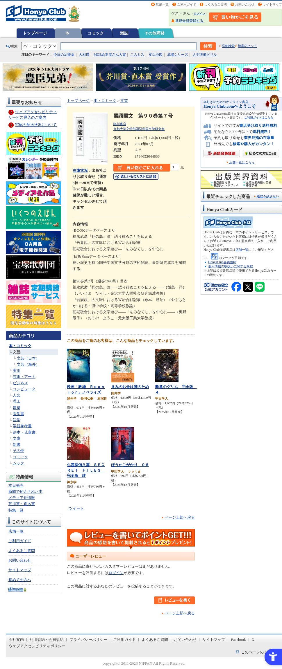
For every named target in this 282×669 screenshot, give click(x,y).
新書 (16, 444)
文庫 (16, 438)
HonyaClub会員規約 (222, 262)
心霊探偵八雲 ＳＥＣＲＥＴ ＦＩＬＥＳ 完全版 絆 (86, 470)
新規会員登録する (189, 21)
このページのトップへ (260, 652)
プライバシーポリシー (88, 639)
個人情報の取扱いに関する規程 (230, 266)
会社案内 (16, 639)
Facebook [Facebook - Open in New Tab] (238, 639)
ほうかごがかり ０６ (130, 465)
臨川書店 (119, 124)
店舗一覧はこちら (242, 162)
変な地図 (156, 55)
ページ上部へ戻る (180, 517)
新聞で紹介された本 (25, 491)
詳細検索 (228, 46)
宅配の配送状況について (36, 124)
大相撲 (84, 55)
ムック (18, 463)
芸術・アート (24, 376)
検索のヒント (247, 46)
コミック (96, 33)
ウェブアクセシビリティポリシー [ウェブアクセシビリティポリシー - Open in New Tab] (37, 646)
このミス (137, 55)
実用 (16, 370)
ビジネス (20, 383)
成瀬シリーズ (177, 55)
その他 (18, 450)
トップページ (35, 33)
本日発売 (16, 485)
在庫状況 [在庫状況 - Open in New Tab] (80, 170)
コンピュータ (24, 389)
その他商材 (154, 33)
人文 (16, 395)
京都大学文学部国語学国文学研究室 (139, 129)
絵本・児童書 (24, 432)
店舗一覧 (162, 4)
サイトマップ (272, 4)
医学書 (18, 414)
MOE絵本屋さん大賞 (110, 55)
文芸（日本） (28, 358)
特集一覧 (16, 510)
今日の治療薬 (63, 55)
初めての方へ (19, 580)
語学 (16, 420)
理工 (16, 401)
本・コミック (20, 346)
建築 (16, 407)
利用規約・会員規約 (47, 639)
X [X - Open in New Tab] (253, 639)
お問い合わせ (244, 4)
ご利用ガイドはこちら (258, 117)
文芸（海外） (28, 364)
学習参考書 (22, 426)
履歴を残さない (268, 196)
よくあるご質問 (215, 4)
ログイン (199, 13)
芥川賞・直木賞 (21, 504)
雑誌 (124, 33)
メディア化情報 (21, 497)
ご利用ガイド (186, 4)
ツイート (76, 508)
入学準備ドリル (204, 55)
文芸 (16, 352)
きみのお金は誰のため (130, 387)
